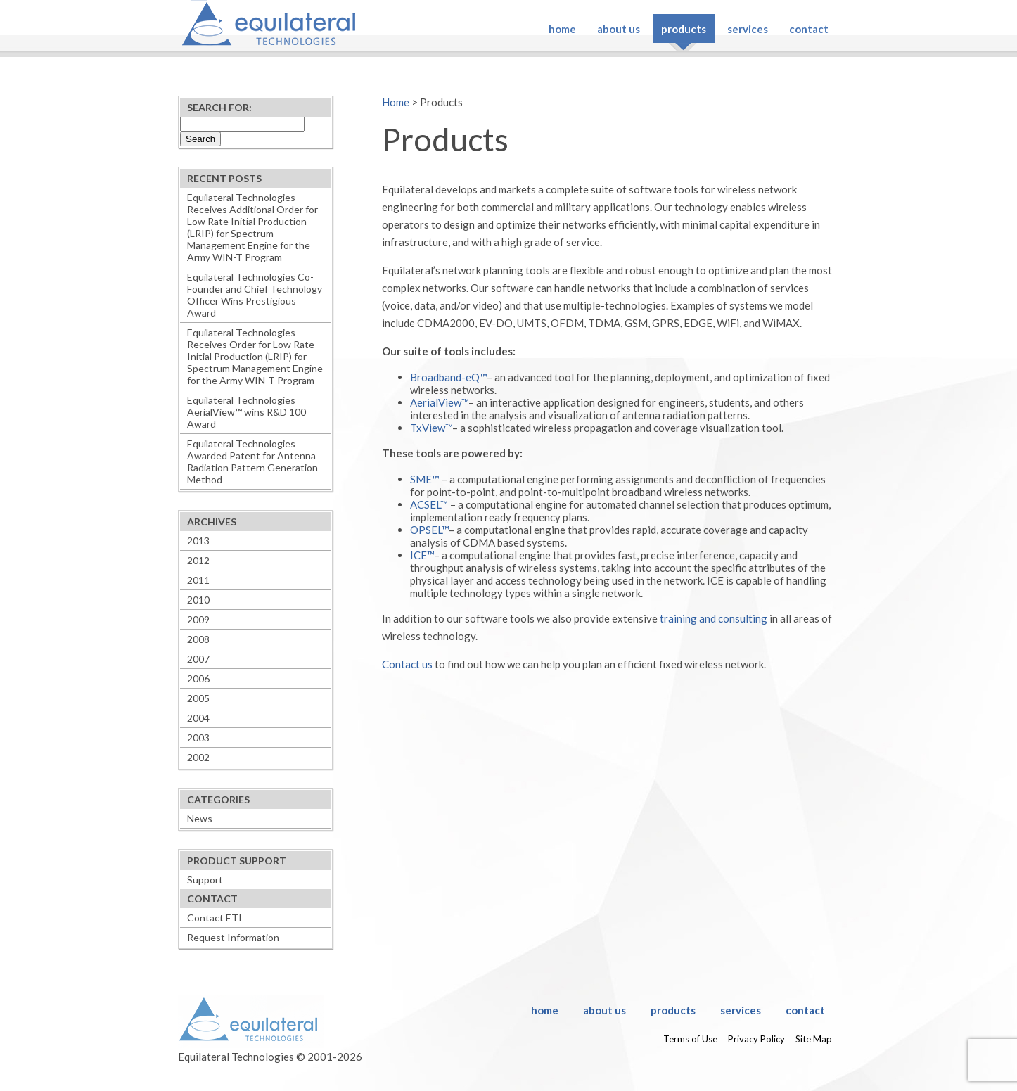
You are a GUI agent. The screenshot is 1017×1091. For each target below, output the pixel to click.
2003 (198, 738)
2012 (198, 560)
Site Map (813, 1039)
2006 (198, 678)
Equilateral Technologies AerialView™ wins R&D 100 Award (246, 412)
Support (205, 880)
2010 (198, 600)
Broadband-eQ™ (448, 377)
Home (562, 29)
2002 (198, 757)
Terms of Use (690, 1039)
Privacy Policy (756, 1039)
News (199, 818)
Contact (809, 29)
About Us (618, 29)
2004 (198, 718)
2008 (198, 639)
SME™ (425, 479)
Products (683, 29)
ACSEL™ (429, 504)
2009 (198, 619)
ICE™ (422, 555)
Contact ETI (214, 918)
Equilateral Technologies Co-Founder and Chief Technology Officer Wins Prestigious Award (254, 295)
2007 (198, 659)
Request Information (233, 937)
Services (747, 29)
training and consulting (713, 618)
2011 (198, 580)
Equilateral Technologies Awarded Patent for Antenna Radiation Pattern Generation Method (252, 461)
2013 (198, 541)
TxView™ (431, 427)
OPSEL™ (429, 529)
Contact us (407, 664)
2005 (198, 698)
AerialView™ (439, 402)
